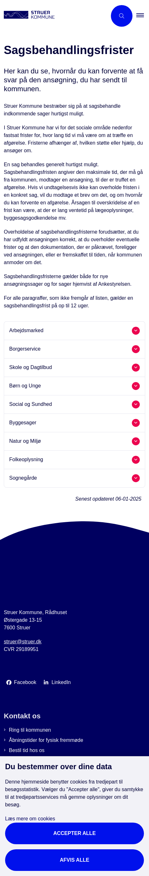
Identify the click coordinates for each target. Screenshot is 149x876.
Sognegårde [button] (23, 478)
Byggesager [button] (22, 422)
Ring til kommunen (30, 730)
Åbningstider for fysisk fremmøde (46, 740)
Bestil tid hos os (26, 750)
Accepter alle (74, 833)
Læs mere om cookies (30, 818)
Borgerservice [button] (25, 349)
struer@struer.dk (23, 641)
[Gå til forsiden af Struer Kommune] (53, 16)
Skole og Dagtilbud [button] (30, 367)
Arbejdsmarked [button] (26, 330)
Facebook (25, 682)
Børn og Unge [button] (25, 385)
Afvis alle (74, 860)
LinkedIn (61, 682)
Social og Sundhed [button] (30, 404)
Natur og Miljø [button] (25, 441)
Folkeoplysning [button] (26, 459)
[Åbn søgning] (121, 16)
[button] (142, 16)
